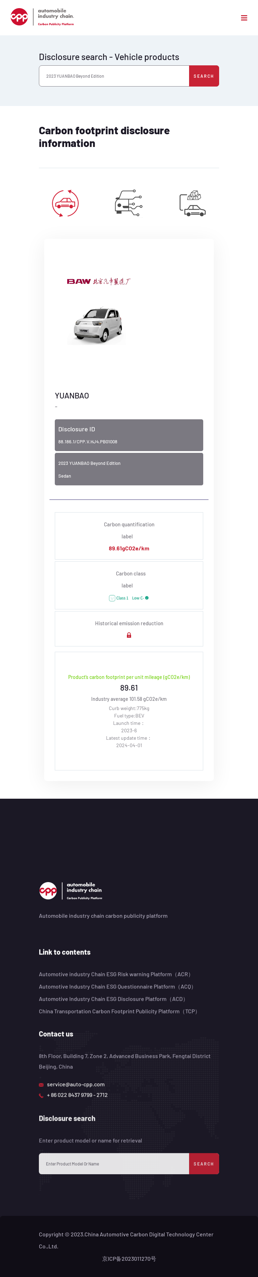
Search (204, 75)
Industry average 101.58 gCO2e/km (129, 699)
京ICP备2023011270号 (129, 1258)
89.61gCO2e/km (129, 548)
